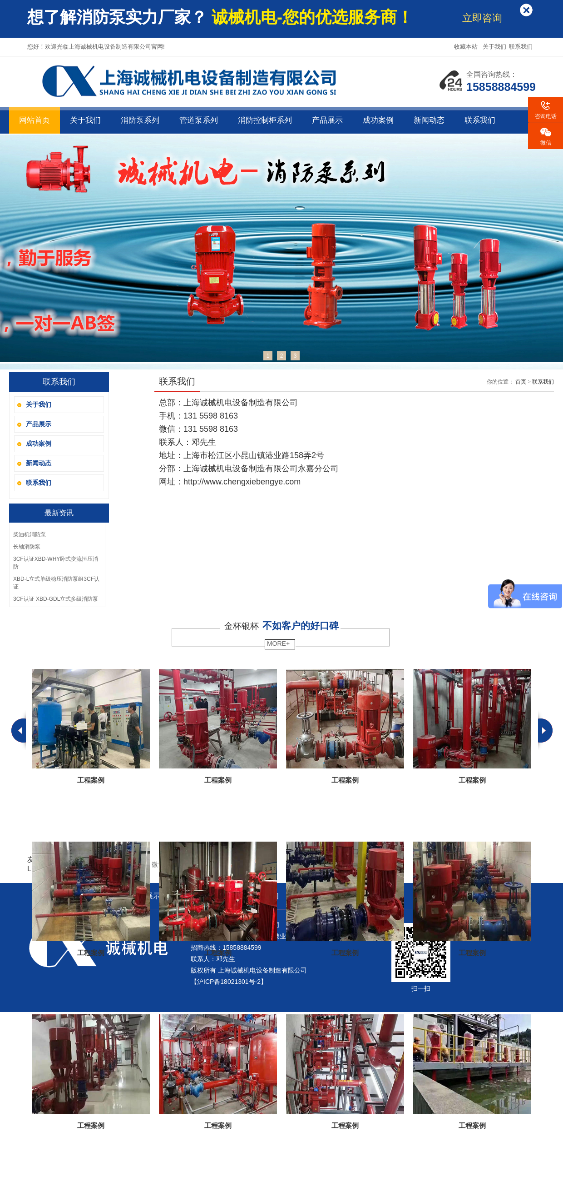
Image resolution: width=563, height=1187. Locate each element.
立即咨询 (482, 18)
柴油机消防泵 (29, 534)
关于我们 (495, 46)
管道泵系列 (198, 120)
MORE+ (277, 643)
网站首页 (34, 120)
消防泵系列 (140, 120)
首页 (520, 382)
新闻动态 (429, 120)
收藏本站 (466, 46)
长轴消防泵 (26, 547)
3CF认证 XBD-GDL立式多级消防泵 (55, 599)
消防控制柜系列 (265, 120)
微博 (158, 864)
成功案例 (378, 120)
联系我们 (521, 46)
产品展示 (327, 120)
